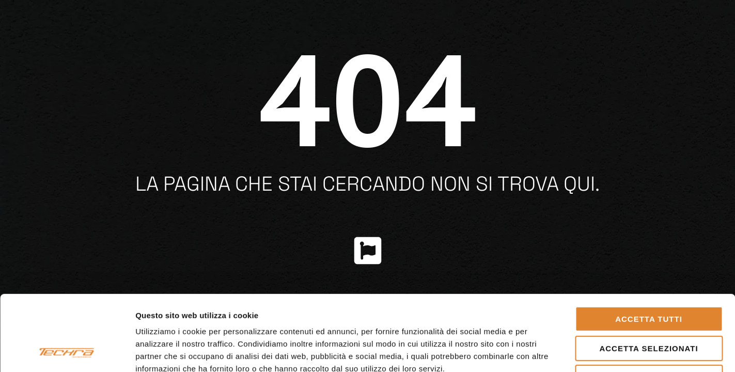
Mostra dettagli (543, 351)
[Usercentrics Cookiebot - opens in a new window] (67, 352)
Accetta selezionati (648, 277)
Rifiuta (648, 306)
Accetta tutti (648, 248)
